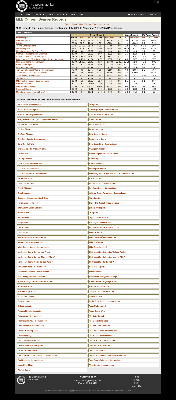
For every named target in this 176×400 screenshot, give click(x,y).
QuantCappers (95, 272)
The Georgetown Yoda (98, 321)
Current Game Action (74, 24)
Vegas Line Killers (25, 365)
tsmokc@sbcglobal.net (90, 380)
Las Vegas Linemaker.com (100, 223)
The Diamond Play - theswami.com (31, 72)
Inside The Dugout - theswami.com (104, 203)
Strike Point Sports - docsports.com (104, 301)
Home (156, 2)
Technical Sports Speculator (30, 311)
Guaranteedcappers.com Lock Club (31, 54)
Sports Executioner (26, 296)
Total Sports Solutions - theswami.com (105, 360)
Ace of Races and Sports (28, 110)
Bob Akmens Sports (25, 64)
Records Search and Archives (98, 24)
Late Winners (23, 228)
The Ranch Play (24, 336)
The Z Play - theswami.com (28, 75)
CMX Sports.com (25, 159)
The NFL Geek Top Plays (28, 331)
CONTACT (154, 14)
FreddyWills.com (25, 188)
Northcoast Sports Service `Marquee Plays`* (36, 257)
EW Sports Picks (96, 178)
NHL (82, 14)
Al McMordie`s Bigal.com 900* (30, 114)
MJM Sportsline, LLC (98, 247)
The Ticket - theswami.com (100, 336)
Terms (136, 377)
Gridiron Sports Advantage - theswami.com (107, 193)
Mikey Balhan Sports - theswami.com (32, 81)
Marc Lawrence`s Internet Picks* (30, 92)
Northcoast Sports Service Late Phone (34, 252)
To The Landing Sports (26, 46)
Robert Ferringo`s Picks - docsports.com (35, 282)
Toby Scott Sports (96, 350)
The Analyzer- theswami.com (30, 316)
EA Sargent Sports (25, 178)
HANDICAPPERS (136, 14)
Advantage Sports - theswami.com (103, 110)
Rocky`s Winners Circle (99, 286)
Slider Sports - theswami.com (101, 291)
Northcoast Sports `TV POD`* (101, 262)
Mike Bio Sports (23, 40)
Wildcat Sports (24, 370)
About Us (136, 386)
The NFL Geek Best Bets (99, 326)
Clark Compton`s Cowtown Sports (31, 56)
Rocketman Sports (24, 84)
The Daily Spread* (96, 316)
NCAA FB (40, 14)
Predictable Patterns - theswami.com (33, 272)
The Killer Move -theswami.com (31, 326)
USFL (29, 14)
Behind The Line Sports (28, 124)
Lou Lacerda (23, 232)
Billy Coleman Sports (98, 134)
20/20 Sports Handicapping (29, 105)
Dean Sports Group (97, 169)
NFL (20, 14)
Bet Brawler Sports (97, 124)
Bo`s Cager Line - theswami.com (103, 144)
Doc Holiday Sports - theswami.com (33, 173)
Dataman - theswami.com (28, 169)
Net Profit (109, 38)
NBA (51, 14)
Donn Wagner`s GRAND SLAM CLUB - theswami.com (40, 59)
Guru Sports (94, 198)
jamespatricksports (97, 208)
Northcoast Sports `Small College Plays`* (35, 262)
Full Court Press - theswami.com (103, 188)
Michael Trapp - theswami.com (30, 242)
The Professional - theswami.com (103, 331)
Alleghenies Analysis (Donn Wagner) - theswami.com (40, 119)
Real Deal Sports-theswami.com (30, 62)
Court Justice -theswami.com (30, 164)
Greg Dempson (23, 48)
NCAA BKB (62, 14)
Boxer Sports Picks (26, 144)
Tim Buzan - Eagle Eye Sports (30, 345)
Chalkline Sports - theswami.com (32, 149)
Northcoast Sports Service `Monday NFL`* (107, 257)
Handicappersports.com (26, 86)
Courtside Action (96, 164)
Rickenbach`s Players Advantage (103, 277)
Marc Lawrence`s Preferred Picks (30, 51)
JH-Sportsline (22, 78)
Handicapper (22, 38)
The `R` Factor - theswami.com (102, 341)
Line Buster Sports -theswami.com (104, 228)
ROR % (90, 38)
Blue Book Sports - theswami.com (32, 139)
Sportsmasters (95, 296)
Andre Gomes (95, 119)
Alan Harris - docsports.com (101, 114)
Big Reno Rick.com (26, 134)
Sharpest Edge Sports (27, 291)
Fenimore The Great (25, 67)
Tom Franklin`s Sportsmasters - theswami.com (37, 355)
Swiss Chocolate (25, 306)
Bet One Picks (24, 129)
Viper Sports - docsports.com (101, 365)
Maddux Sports (95, 232)
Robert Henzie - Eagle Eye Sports (103, 282)
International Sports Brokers (30, 208)
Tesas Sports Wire (97, 311)
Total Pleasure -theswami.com (30, 360)
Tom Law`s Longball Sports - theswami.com (35, 70)
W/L (82, 38)
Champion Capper (97, 149)
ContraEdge (94, 159)
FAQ (136, 383)
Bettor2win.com (96, 129)
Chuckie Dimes (24, 154)
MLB (73, 14)
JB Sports (93, 213)
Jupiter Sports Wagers (98, 218)
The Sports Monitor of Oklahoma (22, 6)
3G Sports (20, 43)
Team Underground (97, 306)
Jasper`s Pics (23, 213)
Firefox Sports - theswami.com (102, 183)
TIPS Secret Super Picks (99, 345)
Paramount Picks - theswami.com (32, 267)
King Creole (23, 223)
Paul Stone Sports (97, 267)
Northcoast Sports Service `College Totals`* (107, 252)
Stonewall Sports (23, 89)
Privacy (136, 380)
